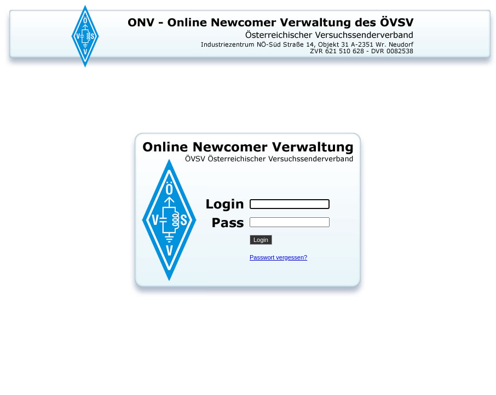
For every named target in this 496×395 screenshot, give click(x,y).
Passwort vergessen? (278, 257)
